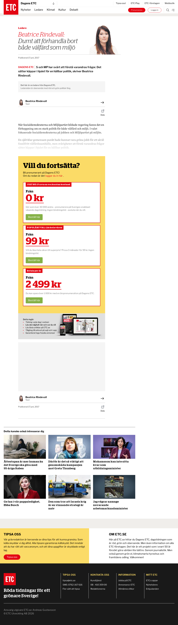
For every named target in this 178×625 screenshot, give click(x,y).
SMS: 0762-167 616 (72, 584)
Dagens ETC (38, 3)
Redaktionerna (97, 589)
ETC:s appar (152, 580)
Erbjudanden (152, 589)
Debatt (74, 9)
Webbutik (169, 3)
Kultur (62, 9)
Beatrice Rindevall (36, 101)
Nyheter (26, 9)
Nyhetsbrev (152, 584)
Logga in (154, 10)
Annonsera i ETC (126, 584)
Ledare (38, 9)
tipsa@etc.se (69, 580)
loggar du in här (54, 175)
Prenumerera (136, 10)
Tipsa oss (12, 557)
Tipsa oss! (121, 3)
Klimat (51, 9)
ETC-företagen (152, 3)
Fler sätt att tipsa (71, 589)
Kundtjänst (96, 580)
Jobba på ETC (125, 580)
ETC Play (135, 3)
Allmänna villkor (126, 589)
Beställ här (34, 217)
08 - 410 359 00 (98, 584)
